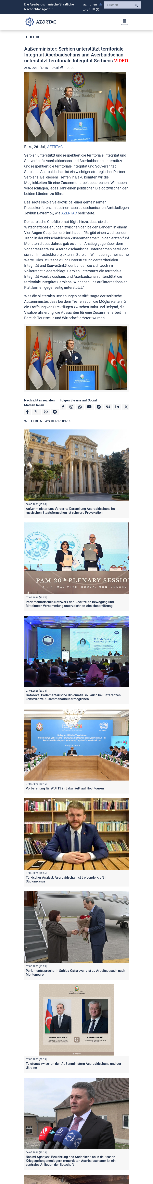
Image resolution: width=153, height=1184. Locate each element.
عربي (86, 9)
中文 (95, 9)
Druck (57, 68)
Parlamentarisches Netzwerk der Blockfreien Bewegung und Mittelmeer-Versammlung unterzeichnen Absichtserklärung (70, 604)
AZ (85, 4)
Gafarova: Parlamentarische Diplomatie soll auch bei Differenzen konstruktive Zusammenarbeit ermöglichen (73, 697)
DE (100, 4)
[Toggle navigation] (123, 21)
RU (90, 4)
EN (95, 4)
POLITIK (32, 37)
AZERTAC (55, 147)
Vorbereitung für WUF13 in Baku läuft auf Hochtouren (65, 788)
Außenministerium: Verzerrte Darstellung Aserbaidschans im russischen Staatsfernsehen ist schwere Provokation (70, 511)
